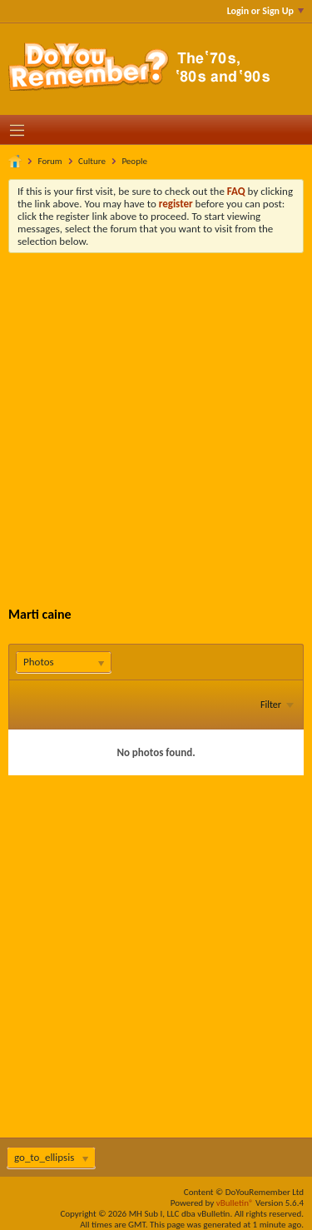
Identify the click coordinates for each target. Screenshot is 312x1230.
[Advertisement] (156, 417)
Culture (92, 161)
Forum (50, 161)
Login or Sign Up (265, 11)
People (134, 161)
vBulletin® (235, 1203)
